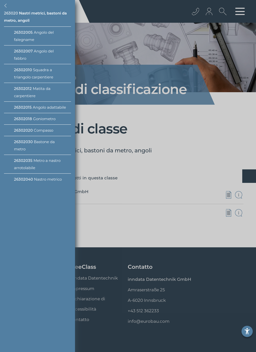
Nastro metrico (38, 179)
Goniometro (35, 118)
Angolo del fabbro (34, 55)
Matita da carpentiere (32, 92)
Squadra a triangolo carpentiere (33, 73)
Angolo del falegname (34, 36)
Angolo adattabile (40, 107)
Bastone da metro (34, 145)
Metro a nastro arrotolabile (37, 164)
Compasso (33, 130)
